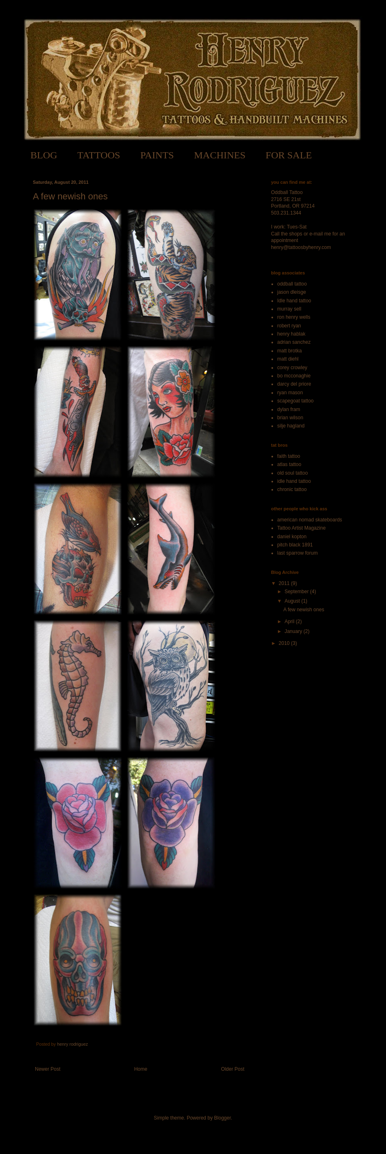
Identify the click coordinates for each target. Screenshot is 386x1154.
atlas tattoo (289, 464)
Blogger (222, 1118)
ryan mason (290, 392)
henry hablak (291, 334)
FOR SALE (289, 155)
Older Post (232, 1069)
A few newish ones (303, 609)
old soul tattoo (292, 473)
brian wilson (290, 417)
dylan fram (288, 409)
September (297, 591)
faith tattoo (288, 456)
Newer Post (47, 1069)
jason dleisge (291, 292)
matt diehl (288, 359)
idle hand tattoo (294, 481)
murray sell (289, 309)
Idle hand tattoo (294, 301)
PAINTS (157, 155)
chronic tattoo (292, 489)
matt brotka (289, 351)
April (290, 621)
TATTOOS (98, 155)
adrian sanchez (293, 342)
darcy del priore (294, 384)
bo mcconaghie (293, 376)
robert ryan (289, 326)
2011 (285, 583)
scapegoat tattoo (295, 401)
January (294, 631)
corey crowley (292, 367)
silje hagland (291, 426)
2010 (285, 643)
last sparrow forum (297, 553)
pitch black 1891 (295, 545)
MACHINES (219, 155)
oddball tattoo (292, 284)
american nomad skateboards (309, 520)
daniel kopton (291, 536)
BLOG (43, 155)
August (293, 601)
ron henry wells (293, 317)
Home (140, 1069)
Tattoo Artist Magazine (301, 528)
